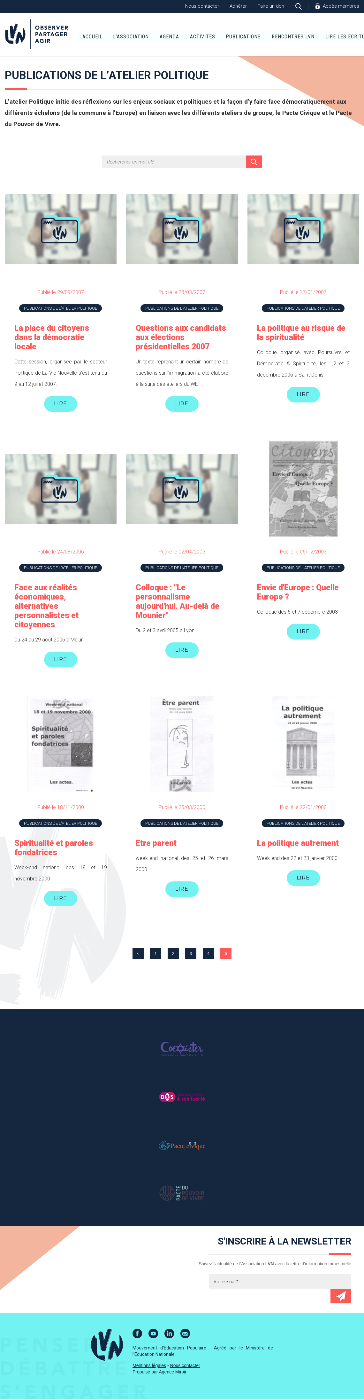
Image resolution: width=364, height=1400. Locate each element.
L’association (111, 35)
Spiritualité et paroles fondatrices (53, 848)
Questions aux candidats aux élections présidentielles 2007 (181, 337)
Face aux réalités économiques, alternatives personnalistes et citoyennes (46, 606)
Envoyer (340, 1297)
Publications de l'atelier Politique (60, 308)
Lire (60, 404)
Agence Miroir (172, 1372)
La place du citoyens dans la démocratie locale (51, 337)
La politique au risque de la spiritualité (301, 332)
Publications (223, 35)
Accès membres (341, 6)
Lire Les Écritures (329, 35)
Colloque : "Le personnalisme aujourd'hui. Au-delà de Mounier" (177, 601)
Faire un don (271, 6)
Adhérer (238, 6)
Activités (182, 35)
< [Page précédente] (138, 954)
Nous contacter (202, 6)
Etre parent (156, 843)
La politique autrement (298, 843)
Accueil (72, 35)
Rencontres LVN (273, 35)
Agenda (149, 35)
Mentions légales (149, 1366)
